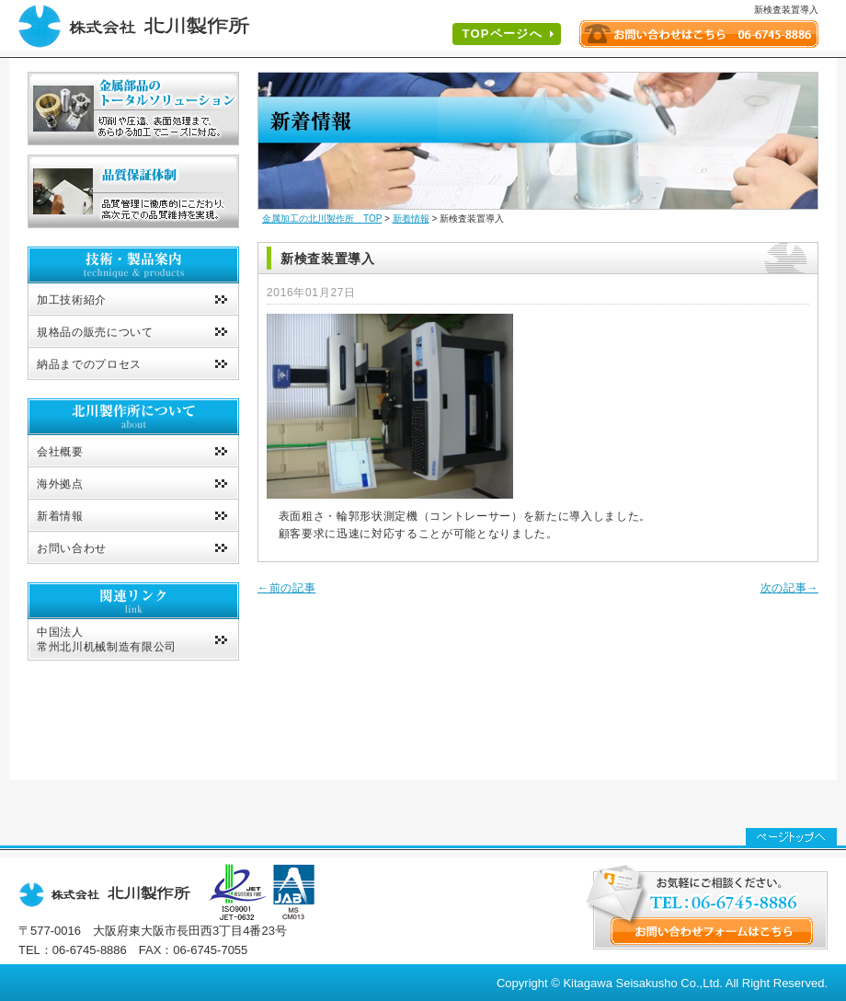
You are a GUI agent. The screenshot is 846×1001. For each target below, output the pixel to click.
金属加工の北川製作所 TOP (322, 218)
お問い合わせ (72, 548)
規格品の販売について (95, 332)
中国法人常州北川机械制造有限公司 (107, 639)
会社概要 (60, 451)
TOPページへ (502, 33)
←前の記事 (286, 587)
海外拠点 (60, 483)
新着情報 (60, 516)
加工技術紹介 (72, 299)
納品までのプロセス (89, 364)
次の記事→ (789, 587)
